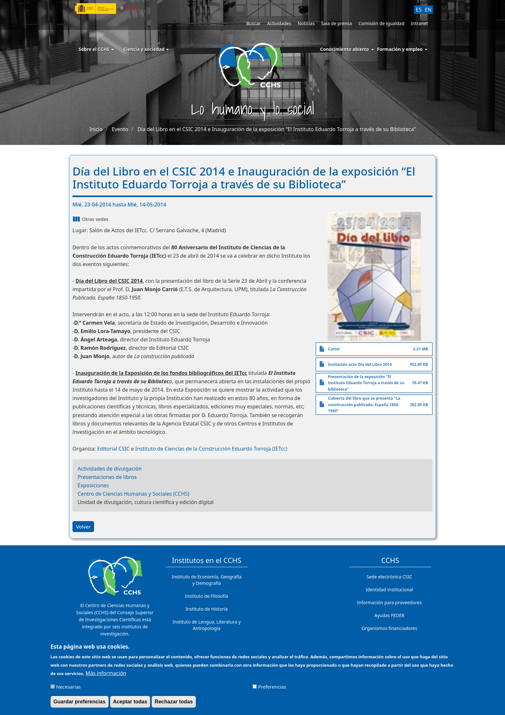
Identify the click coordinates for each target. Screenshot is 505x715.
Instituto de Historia (207, 609)
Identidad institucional (389, 589)
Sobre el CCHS (96, 49)
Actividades (279, 23)
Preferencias (272, 689)
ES (419, 9)
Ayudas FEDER (389, 615)
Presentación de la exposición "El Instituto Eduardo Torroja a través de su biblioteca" (366, 383)
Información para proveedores (389, 602)
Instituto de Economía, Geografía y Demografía (207, 580)
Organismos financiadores (389, 628)
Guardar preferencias (79, 704)
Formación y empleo (400, 49)
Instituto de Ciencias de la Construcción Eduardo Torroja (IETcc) (211, 448)
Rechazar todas (174, 704)
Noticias (306, 23)
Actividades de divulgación (110, 468)
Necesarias (68, 689)
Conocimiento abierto (344, 49)
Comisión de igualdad (381, 23)
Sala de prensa (336, 23)
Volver (83, 526)
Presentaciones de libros (107, 477)
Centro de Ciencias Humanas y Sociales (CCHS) (133, 493)
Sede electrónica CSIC (389, 577)
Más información (106, 675)
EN (428, 9)
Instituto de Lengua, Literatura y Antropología (207, 625)
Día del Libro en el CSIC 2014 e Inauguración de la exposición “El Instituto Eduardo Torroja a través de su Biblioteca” (277, 129)
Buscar (253, 23)
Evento (120, 129)
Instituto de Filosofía (206, 596)
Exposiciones (93, 485)
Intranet (419, 23)
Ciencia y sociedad (146, 49)
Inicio (96, 129)
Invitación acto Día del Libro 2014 (360, 364)
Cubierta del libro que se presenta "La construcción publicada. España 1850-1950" (364, 405)
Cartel (333, 349)
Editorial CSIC (113, 448)
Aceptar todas (130, 704)
